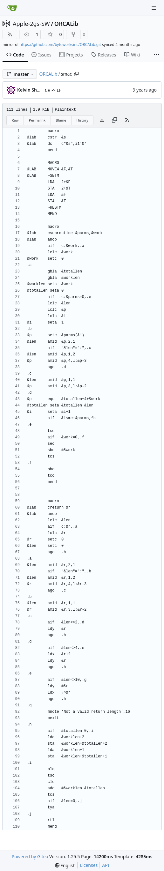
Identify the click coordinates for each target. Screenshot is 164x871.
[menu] (65, 865)
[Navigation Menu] (154, 8)
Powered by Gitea (30, 856)
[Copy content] (114, 120)
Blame (61, 120)
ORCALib (66, 23)
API (105, 865)
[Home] (12, 8)
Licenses (89, 865)
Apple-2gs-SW (31, 23)
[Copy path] (76, 74)
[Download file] (102, 120)
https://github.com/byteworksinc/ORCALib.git (60, 44)
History (82, 120)
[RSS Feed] (10, 34)
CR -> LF (53, 90)
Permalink (37, 120)
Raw (15, 120)
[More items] (156, 55)
